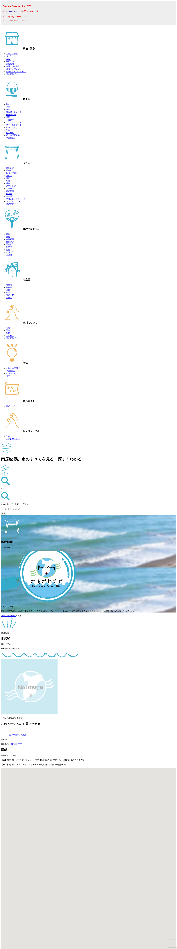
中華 (8, 110)
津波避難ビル (12, 75)
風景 (8, 179)
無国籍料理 (11, 115)
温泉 (8, 184)
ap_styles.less (11, 11)
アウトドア (11, 187)
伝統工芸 (10, 296)
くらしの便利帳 (13, 369)
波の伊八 (10, 197)
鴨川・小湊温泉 (13, 67)
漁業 (8, 237)
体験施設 (10, 189)
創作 (8, 250)
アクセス (10, 336)
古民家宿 (10, 65)
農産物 (9, 288)
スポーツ (10, 253)
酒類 (8, 291)
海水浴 (9, 176)
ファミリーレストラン (16, 123)
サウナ (9, 194)
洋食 (8, 108)
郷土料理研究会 (13, 136)
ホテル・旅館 (12, 54)
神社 (8, 181)
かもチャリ (11, 437)
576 (4, 21)
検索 (3, 514)
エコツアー (11, 243)
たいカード (11, 374)
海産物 (9, 285)
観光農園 (10, 192)
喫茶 (8, 118)
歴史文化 (10, 171)
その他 (9, 131)
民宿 (8, 59)
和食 (8, 105)
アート (9, 298)
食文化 (9, 248)
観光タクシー (12, 407)
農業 (8, 235)
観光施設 (10, 169)
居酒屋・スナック (14, 113)
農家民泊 (10, 62)
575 (4, 17)
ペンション (11, 57)
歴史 (8, 331)
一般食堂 (10, 120)
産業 (8, 334)
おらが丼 (10, 133)
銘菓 (8, 293)
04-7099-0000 (16, 745)
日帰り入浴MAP (13, 70)
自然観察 (10, 240)
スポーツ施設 (12, 174)
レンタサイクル (13, 202)
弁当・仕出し (12, 128)
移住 (8, 377)
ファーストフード (14, 126)
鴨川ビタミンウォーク (16, 72)
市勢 (8, 329)
